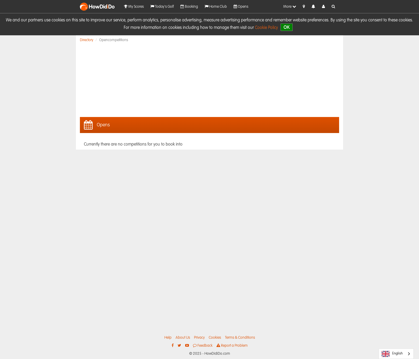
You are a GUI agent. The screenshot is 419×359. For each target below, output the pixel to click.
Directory (86, 40)
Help (168, 338)
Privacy (199, 338)
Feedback (202, 346)
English (392, 354)
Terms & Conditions (240, 338)
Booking (189, 7)
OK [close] (287, 27)
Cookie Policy (266, 28)
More (289, 7)
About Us (183, 338)
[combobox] (396, 354)
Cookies (215, 338)
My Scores (134, 7)
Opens (241, 7)
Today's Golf (162, 7)
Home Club (216, 7)
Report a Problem (232, 346)
